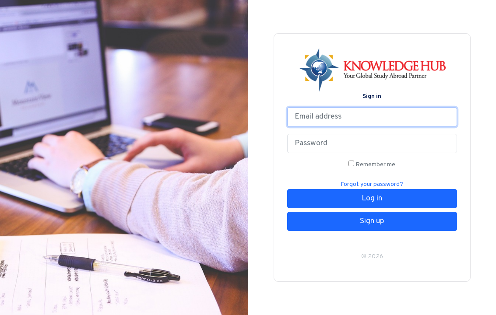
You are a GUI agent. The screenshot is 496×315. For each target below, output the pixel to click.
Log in (372, 198)
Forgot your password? (372, 184)
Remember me (371, 164)
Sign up (372, 221)
